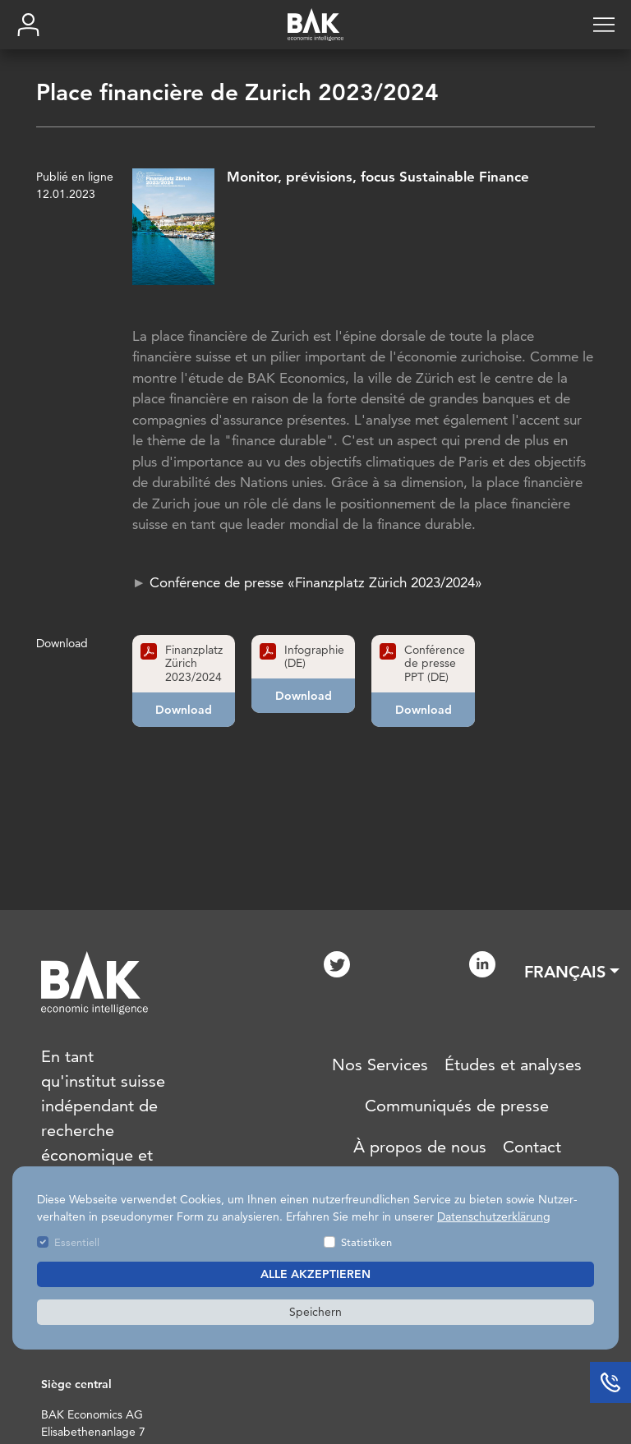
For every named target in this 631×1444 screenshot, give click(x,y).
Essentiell (76, 1242)
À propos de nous (419, 1147)
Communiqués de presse (457, 1105)
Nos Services (380, 1064)
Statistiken (366, 1242)
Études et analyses (513, 1064)
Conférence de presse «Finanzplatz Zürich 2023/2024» (316, 582)
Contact (532, 1147)
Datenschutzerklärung (493, 1216)
